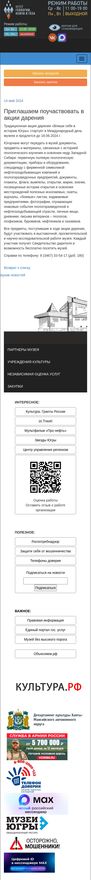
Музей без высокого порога (45, 639)
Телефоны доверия (45, 561)
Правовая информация (45, 620)
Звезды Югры (45, 440)
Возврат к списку (17, 268)
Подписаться (45, 588)
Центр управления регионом (45, 450)
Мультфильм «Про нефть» (45, 431)
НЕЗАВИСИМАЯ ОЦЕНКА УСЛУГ (34, 374)
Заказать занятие (45, 82)
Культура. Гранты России (45, 411)
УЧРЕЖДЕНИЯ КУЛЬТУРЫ (29, 362)
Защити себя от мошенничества (45, 551)
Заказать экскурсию (45, 73)
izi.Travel (45, 421)
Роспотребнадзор (45, 542)
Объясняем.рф (46, 654)
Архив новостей (12, 275)
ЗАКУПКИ (15, 386)
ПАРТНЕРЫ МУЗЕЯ (23, 350)
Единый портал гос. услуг (45, 630)
